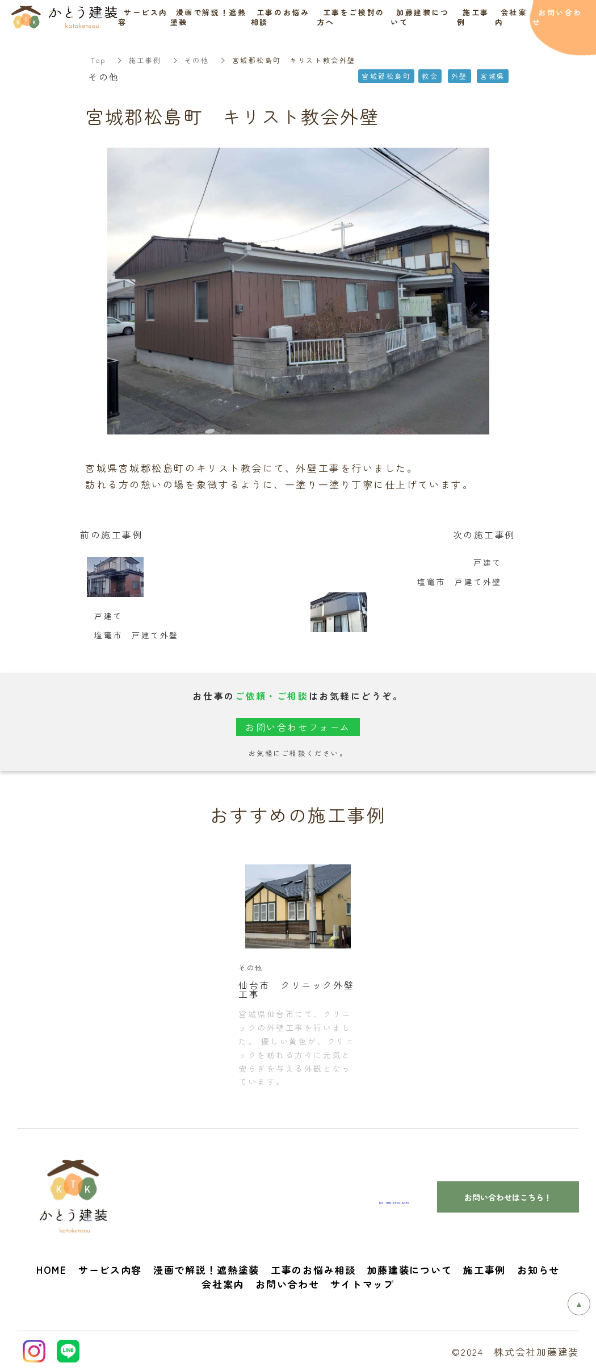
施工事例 (145, 60)
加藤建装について (409, 1270)
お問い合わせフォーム (298, 727)
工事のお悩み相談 (313, 1270)
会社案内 (223, 1284)
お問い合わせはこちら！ (508, 1197)
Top (98, 60)
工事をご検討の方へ (351, 17)
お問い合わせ (287, 1284)
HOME (51, 1270)
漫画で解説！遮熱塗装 (206, 1270)
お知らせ (538, 1270)
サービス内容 (110, 1270)
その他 (196, 60)
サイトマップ (362, 1284)
